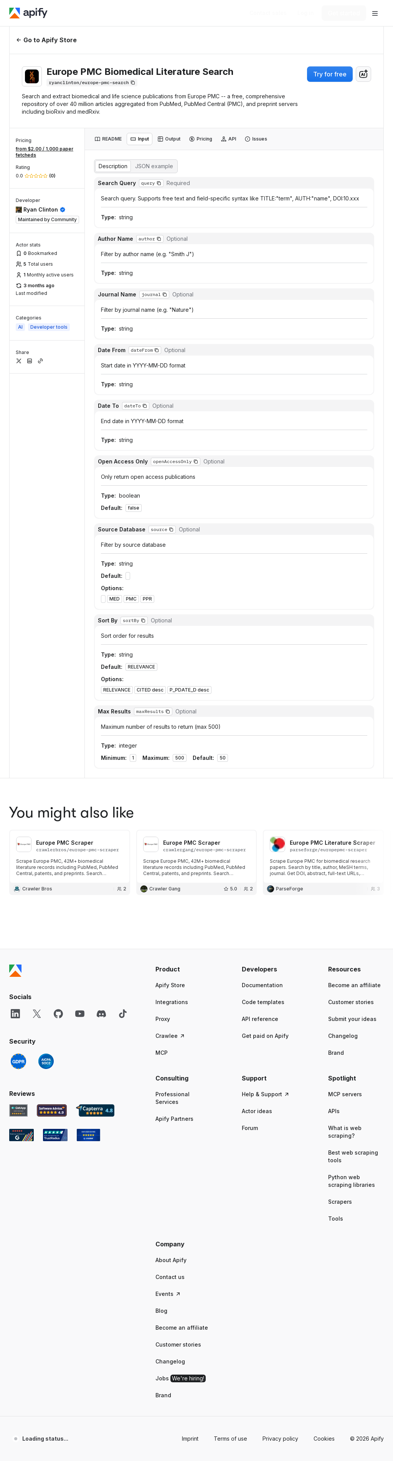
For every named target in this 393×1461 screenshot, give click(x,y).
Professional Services (172, 693)
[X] (37, 609)
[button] (183, 564)
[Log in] (306, 13)
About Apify (171, 855)
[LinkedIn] (15, 609)
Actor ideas (257, 706)
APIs (334, 706)
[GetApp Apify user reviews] (18, 706)
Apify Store (170, 580)
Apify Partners (174, 714)
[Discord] (101, 609)
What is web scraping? (345, 727)
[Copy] (91, 82)
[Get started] (344, 13)
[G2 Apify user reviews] (21, 730)
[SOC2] (46, 656)
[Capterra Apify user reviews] (95, 706)
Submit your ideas (352, 614)
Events (168, 889)
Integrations (171, 597)
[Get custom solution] (268, 13)
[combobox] (363, 74)
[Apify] (28, 13)
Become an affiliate (354, 580)
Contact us (170, 872)
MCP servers (345, 689)
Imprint (190, 1034)
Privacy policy (280, 1034)
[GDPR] (18, 656)
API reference (260, 614)
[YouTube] (80, 609)
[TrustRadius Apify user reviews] (55, 730)
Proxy (162, 614)
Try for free (330, 74)
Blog (161, 906)
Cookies (324, 1034)
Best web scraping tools (353, 752)
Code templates (263, 597)
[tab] (108, 139)
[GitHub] (58, 609)
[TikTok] (123, 609)
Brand (336, 648)
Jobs (180, 974)
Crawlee (170, 631)
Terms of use (230, 1034)
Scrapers (340, 797)
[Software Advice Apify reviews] (52, 706)
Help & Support (266, 689)
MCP (161, 648)
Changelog (343, 631)
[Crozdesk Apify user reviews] (88, 730)
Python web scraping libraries (351, 776)
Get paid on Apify (265, 631)
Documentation (262, 580)
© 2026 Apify (367, 1034)
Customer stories (351, 597)
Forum (250, 723)
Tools (335, 814)
